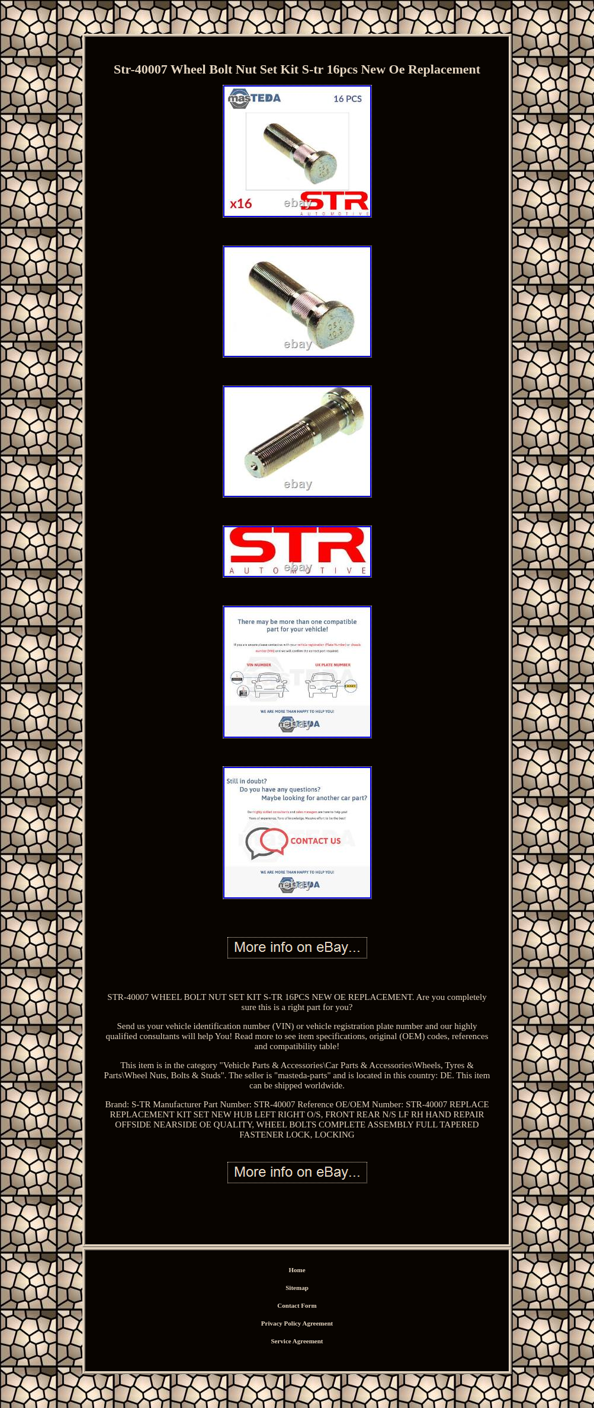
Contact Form (296, 1305)
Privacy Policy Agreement (297, 1323)
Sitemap (297, 1287)
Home (296, 1269)
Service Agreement (297, 1341)
